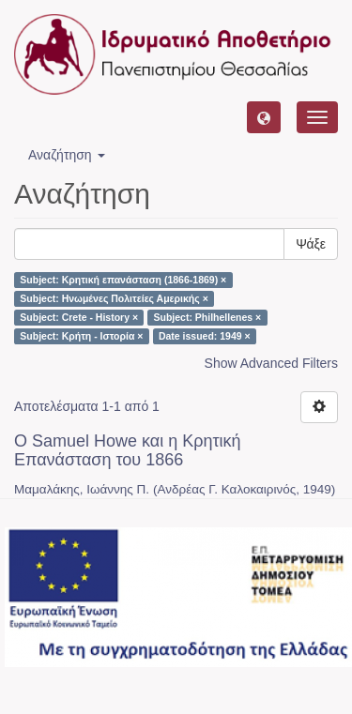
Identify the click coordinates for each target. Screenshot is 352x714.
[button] (264, 117)
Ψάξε (311, 243)
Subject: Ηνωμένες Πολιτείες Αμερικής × (113, 298)
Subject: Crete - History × (79, 317)
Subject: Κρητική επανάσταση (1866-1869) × (123, 279)
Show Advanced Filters (271, 363)
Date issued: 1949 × (205, 336)
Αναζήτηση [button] (66, 154)
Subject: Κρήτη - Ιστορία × (81, 336)
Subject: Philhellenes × (208, 317)
